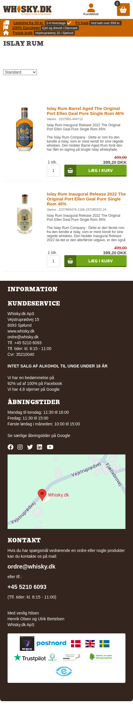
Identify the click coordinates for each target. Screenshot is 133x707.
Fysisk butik (23, 33)
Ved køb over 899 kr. (105, 23)
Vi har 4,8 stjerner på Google (34, 389)
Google (63, 435)
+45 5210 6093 (27, 587)
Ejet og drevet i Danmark (59, 28)
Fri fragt (81, 23)
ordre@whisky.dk (23, 337)
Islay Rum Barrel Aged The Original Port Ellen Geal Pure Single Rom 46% (85, 111)
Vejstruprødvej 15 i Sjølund (54, 33)
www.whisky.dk (21, 331)
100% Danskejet (26, 28)
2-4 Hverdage (56, 23)
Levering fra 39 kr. (28, 23)
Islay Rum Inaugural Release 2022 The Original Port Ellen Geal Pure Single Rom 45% (86, 198)
